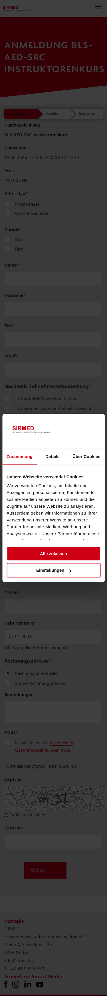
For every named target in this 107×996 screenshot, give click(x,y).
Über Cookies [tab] (86, 456)
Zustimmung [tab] (20, 456)
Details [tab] (52, 456)
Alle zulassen (53, 553)
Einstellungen (53, 570)
